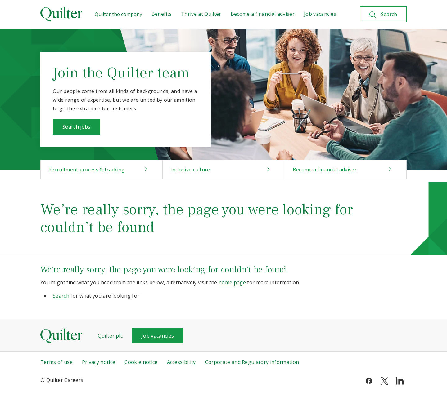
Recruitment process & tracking (86, 169)
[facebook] (369, 380)
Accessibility (181, 362)
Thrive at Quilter (201, 14)
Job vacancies (320, 14)
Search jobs (76, 126)
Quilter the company (118, 14)
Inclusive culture (190, 169)
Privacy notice (98, 362)
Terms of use (56, 362)
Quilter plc (110, 335)
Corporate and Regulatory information (252, 362)
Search (61, 295)
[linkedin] (400, 380)
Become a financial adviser (263, 14)
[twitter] (384, 380)
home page (232, 282)
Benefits (161, 14)
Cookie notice (140, 362)
